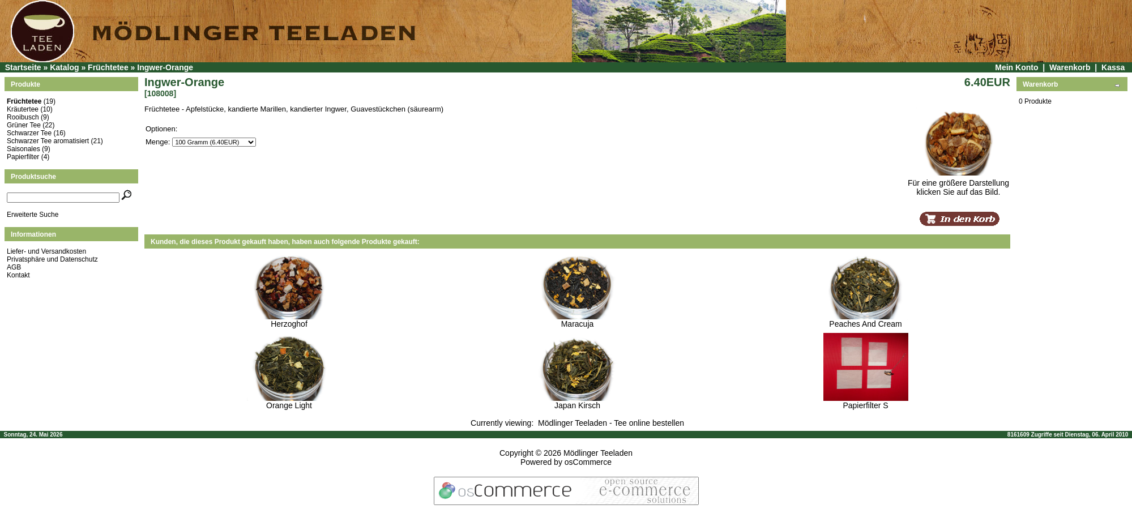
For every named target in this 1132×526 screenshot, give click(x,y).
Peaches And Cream (865, 323)
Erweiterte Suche (32, 215)
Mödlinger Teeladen (598, 452)
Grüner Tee (24, 125)
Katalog (64, 67)
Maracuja (577, 323)
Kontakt (18, 275)
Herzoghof (289, 323)
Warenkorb (1070, 67)
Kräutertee (23, 109)
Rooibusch (23, 117)
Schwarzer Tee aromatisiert (48, 141)
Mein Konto (1016, 67)
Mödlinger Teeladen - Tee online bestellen (611, 422)
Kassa (1113, 67)
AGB (14, 267)
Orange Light (289, 405)
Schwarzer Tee (29, 133)
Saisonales (23, 149)
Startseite (23, 67)
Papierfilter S (865, 405)
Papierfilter (23, 157)
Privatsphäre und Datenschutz (52, 259)
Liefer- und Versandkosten (46, 251)
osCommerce (588, 462)
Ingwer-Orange (165, 67)
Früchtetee (108, 67)
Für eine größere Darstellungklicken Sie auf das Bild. (958, 183)
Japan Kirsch (577, 405)
